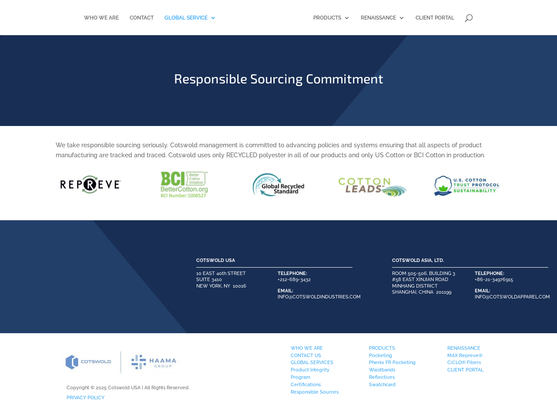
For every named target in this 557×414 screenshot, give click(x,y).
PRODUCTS (346, 18)
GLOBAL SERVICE (167, 18)
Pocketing (380, 355)
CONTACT (123, 18)
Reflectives (382, 377)
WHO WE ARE (82, 18)
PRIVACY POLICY (85, 397)
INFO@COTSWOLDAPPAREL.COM (512, 297)
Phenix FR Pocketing (392, 362)
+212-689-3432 (294, 279)
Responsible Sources (315, 392)
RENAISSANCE (397, 18)
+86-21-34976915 (494, 279)
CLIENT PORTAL (453, 18)
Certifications (306, 384)
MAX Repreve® (465, 355)
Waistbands (382, 370)
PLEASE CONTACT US (82, 283)
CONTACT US (306, 355)
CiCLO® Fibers (464, 362)
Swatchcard (382, 384)
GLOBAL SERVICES (312, 362)
